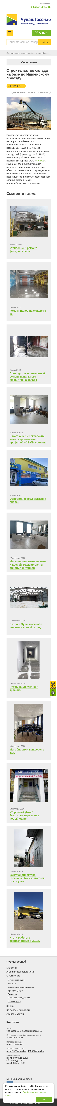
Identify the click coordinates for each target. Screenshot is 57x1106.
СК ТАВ (40, 160)
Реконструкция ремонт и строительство (31, 92)
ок (44, 1099)
